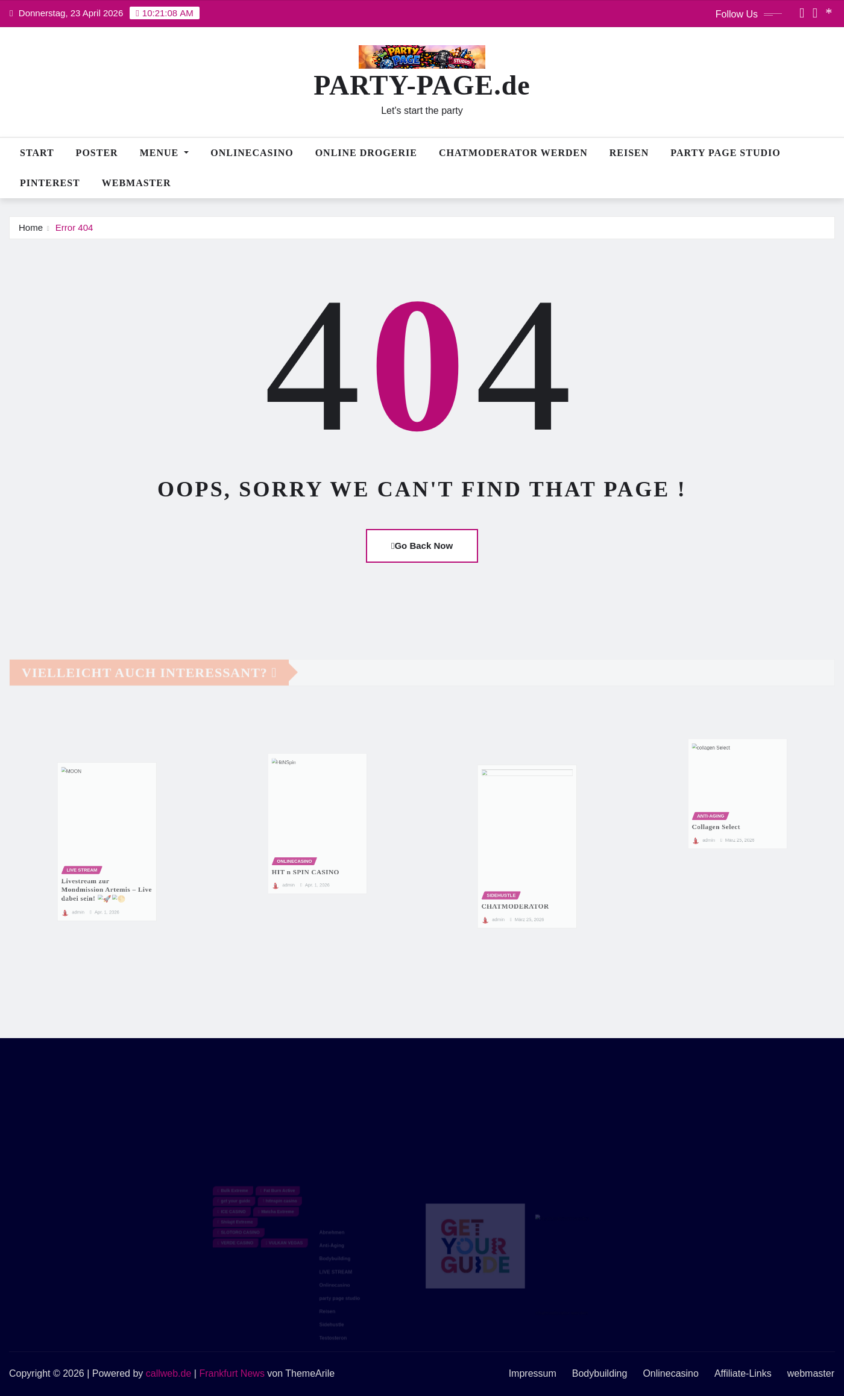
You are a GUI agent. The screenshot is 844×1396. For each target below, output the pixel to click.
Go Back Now (422, 545)
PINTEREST (50, 183)
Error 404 (74, 227)
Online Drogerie (366, 153)
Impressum (532, 1373)
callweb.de (169, 1373)
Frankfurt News (231, 1373)
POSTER (97, 153)
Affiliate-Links (743, 1373)
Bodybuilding (600, 1373)
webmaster (136, 183)
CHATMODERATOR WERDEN (513, 153)
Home (31, 227)
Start (37, 153)
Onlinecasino (251, 153)
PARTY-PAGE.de (421, 85)
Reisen (629, 153)
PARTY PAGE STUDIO (725, 153)
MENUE (164, 153)
